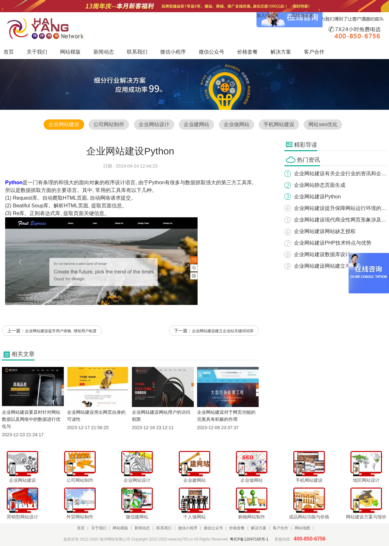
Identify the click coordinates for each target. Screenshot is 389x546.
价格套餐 (237, 528)
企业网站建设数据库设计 (322, 254)
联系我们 (164, 528)
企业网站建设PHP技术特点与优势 (332, 243)
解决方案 (258, 528)
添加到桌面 (302, 15)
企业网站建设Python (317, 196)
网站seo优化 (322, 124)
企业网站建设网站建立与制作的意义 (335, 266)
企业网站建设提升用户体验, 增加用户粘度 (61, 331)
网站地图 (302, 528)
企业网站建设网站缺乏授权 (325, 231)
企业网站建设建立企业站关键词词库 (223, 331)
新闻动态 (142, 528)
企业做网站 (236, 124)
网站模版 (120, 528)
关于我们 (99, 528)
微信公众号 (213, 528)
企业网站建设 (63, 124)
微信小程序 (187, 528)
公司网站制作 (108, 124)
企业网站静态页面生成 (319, 185)
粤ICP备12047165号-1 (249, 539)
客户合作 (280, 528)
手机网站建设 (279, 124)
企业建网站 (196, 124)
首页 (81, 528)
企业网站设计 (154, 124)
